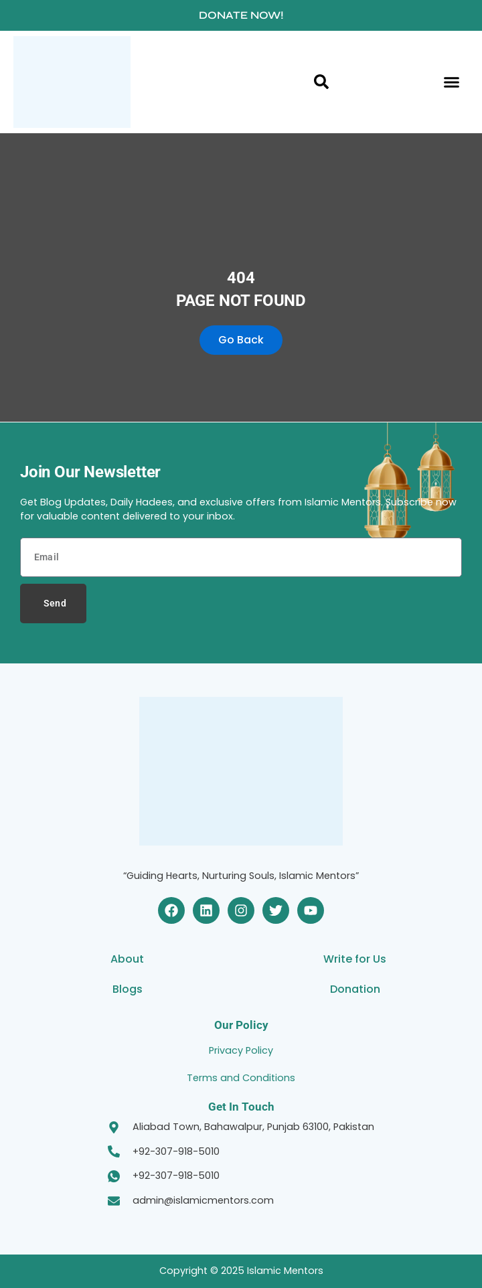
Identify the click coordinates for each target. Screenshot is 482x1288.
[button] (452, 82)
